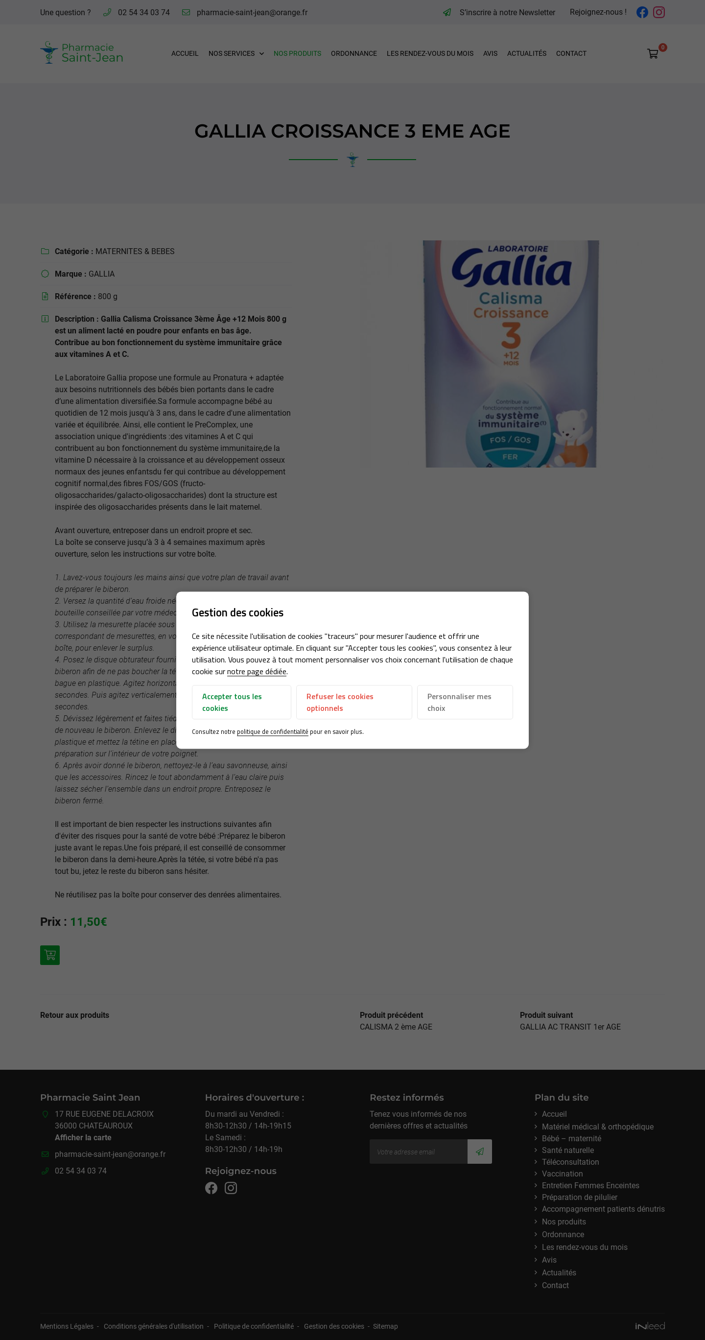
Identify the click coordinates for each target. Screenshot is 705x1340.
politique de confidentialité (272, 732)
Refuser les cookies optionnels (340, 702)
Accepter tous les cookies (232, 702)
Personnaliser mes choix (459, 702)
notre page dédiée (256, 672)
